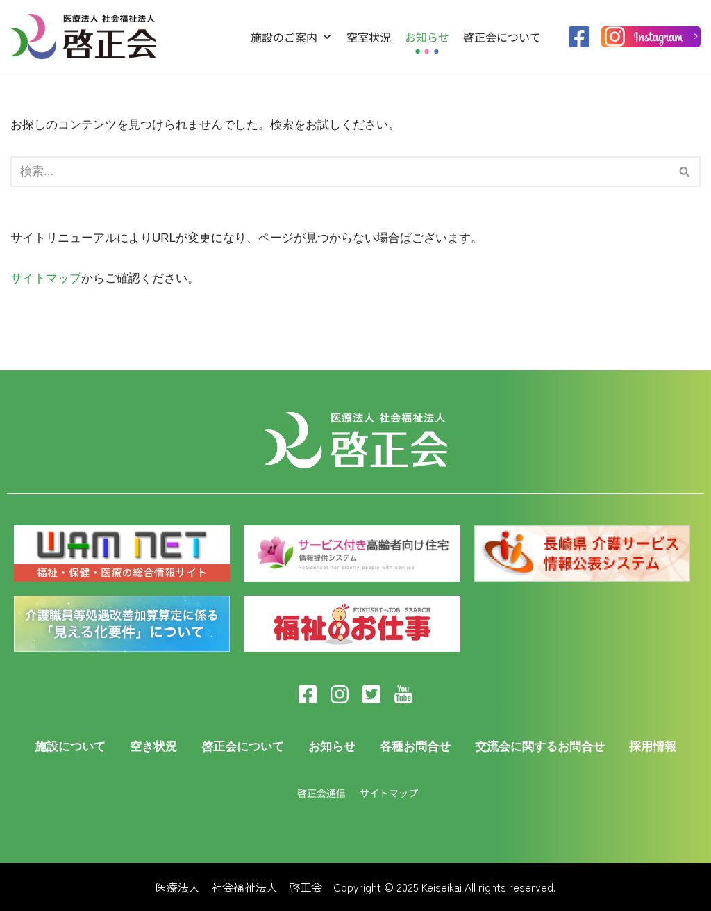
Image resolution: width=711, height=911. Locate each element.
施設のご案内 (292, 37)
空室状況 (368, 36)
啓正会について (502, 36)
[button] (684, 171)
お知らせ (427, 36)
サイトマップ (45, 278)
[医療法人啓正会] (86, 36)
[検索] (685, 171)
